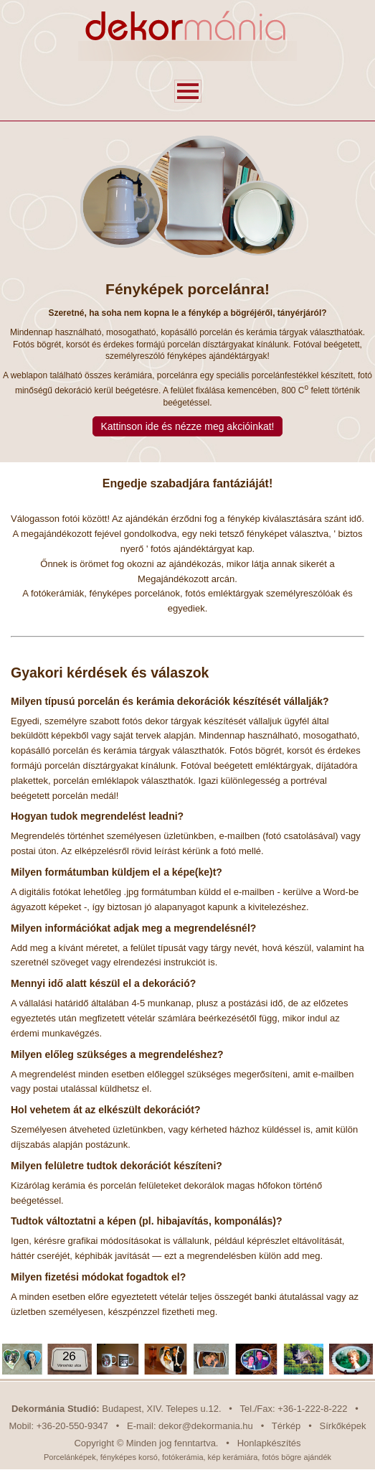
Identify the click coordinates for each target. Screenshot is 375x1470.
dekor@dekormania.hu (205, 1425)
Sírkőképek (343, 1425)
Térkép (286, 1425)
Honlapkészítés (269, 1443)
